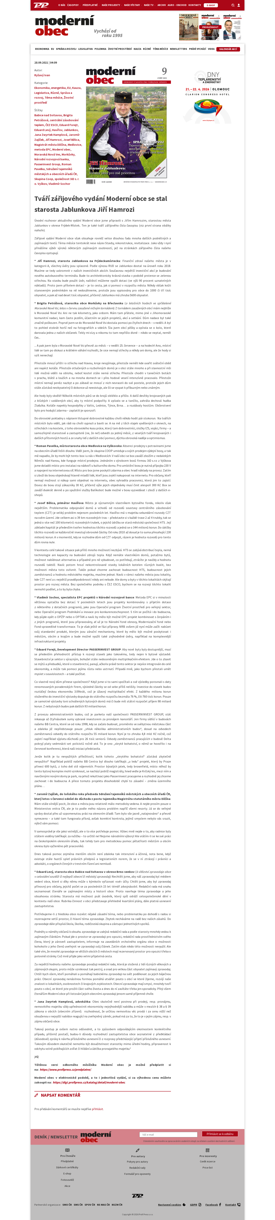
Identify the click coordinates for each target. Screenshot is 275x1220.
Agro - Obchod (177, 5)
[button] (220, 1134)
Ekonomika (42, 49)
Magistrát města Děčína (50, 144)
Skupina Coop (43, 179)
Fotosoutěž (67, 1180)
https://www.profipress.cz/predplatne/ (65, 1069)
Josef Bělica (71, 140)
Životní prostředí (120, 49)
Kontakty (194, 5)
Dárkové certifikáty (67, 1167)
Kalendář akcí (228, 49)
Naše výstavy (133, 5)
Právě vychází (197, 49)
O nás (61, 5)
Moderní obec (61, 149)
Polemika (100, 49)
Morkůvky (68, 154)
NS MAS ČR (103, 1204)
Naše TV (150, 5)
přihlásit (97, 1109)
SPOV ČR (90, 1204)
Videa (211, 49)
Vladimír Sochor (59, 184)
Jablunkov (71, 130)
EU (52, 49)
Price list (208, 1167)
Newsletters (178, 49)
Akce (67, 1186)
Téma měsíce (160, 49)
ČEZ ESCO (51, 125)
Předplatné (91, 5)
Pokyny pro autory (137, 1161)
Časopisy (74, 5)
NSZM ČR (117, 1204)
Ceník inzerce (207, 1161)
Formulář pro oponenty (137, 1174)
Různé (147, 49)
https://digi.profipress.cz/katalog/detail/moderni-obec (89, 1082)
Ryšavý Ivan (42, 75)
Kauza (137, 49)
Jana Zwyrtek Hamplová (50, 135)
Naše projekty (112, 5)
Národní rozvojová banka (51, 159)
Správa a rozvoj (66, 49)
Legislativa (85, 49)
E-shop (67, 1173)
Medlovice (74, 144)
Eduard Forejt (68, 125)
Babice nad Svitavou (48, 115)
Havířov (57, 130)
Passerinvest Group (47, 164)
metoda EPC (42, 149)
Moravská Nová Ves (47, 154)
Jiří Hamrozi (53, 140)
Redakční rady (137, 1167)
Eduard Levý (42, 130)
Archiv (162, 5)
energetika (58, 88)
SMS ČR (78, 1204)
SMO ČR (67, 1204)
